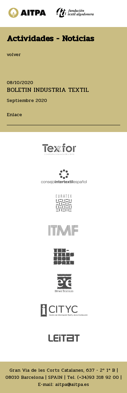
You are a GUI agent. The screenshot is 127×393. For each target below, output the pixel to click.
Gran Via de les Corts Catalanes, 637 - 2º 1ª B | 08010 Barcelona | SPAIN (61, 374)
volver (14, 54)
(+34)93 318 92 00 (98, 377)
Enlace (14, 114)
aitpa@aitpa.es (72, 384)
